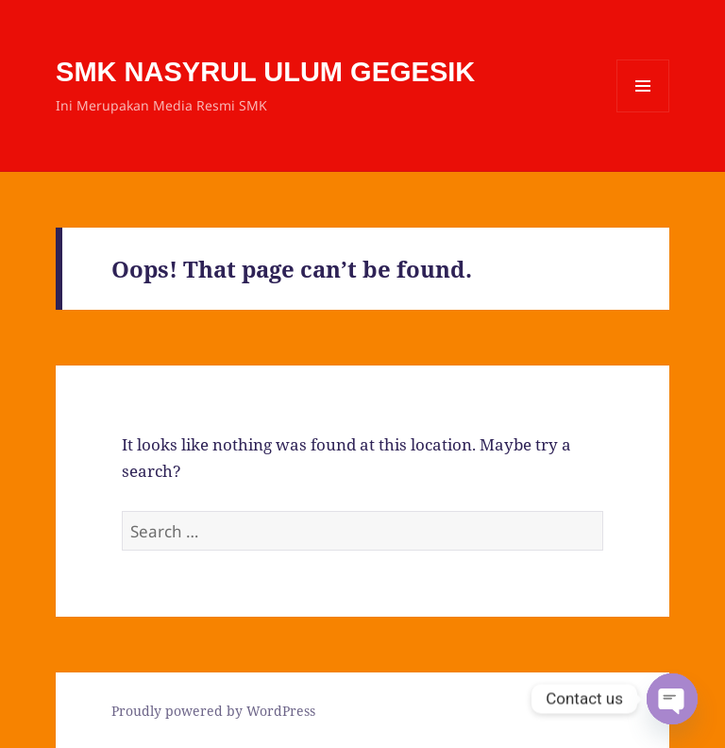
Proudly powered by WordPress (213, 711)
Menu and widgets (643, 111)
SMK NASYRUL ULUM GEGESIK (265, 72)
